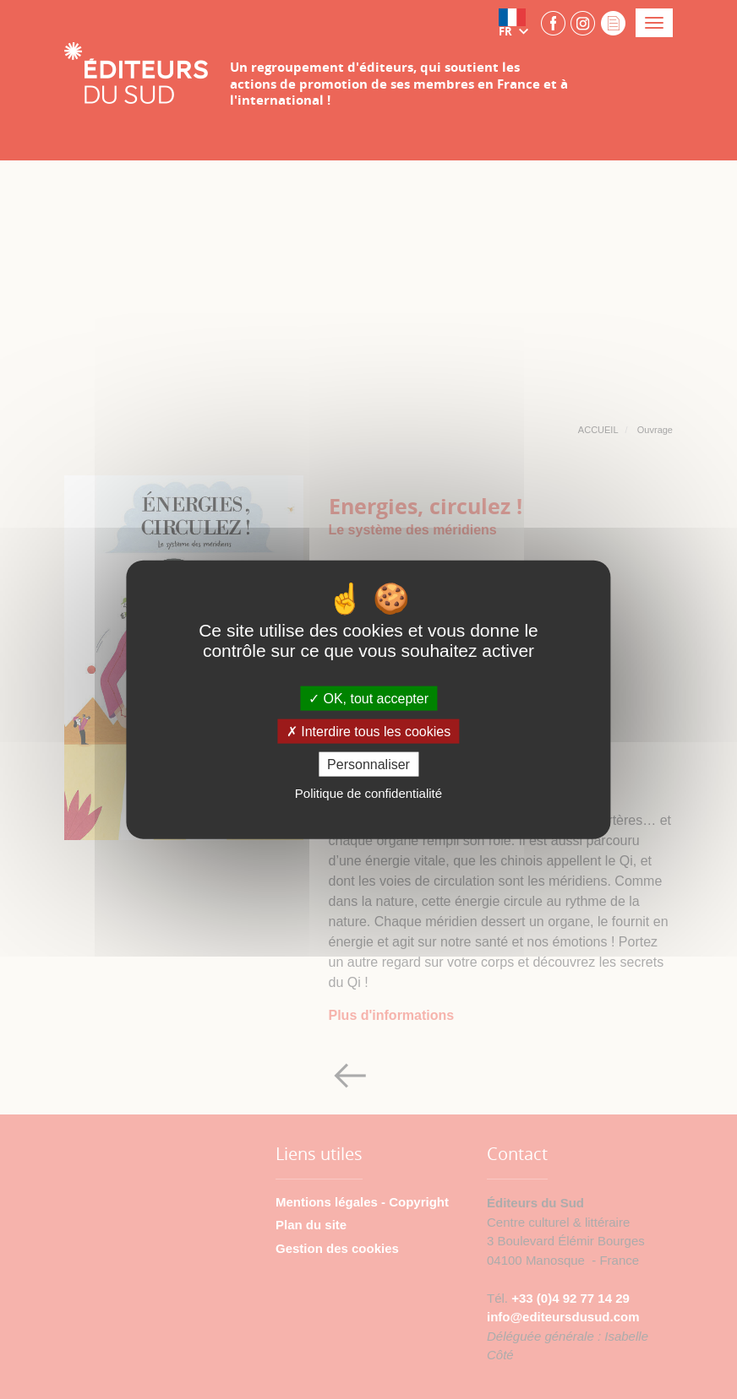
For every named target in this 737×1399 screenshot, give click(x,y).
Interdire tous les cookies (368, 731)
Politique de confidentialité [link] (368, 793)
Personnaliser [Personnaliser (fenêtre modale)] (368, 764)
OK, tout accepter (368, 698)
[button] (517, 22)
